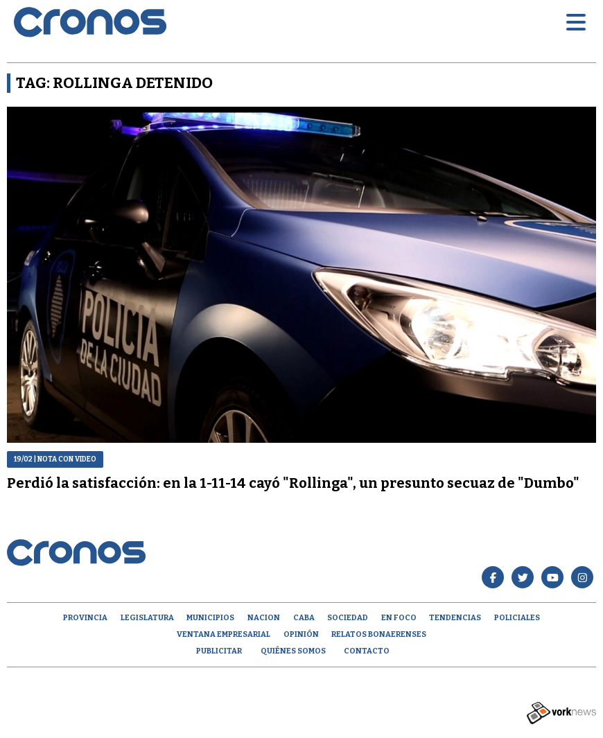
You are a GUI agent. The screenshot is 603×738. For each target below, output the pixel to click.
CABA (304, 617)
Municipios (210, 617)
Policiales (517, 617)
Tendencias (455, 617)
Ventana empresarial (223, 634)
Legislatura (147, 617)
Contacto (367, 651)
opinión (301, 634)
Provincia (85, 617)
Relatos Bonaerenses (378, 634)
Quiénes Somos (293, 651)
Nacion (263, 617)
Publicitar (219, 651)
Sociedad (347, 617)
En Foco (399, 617)
